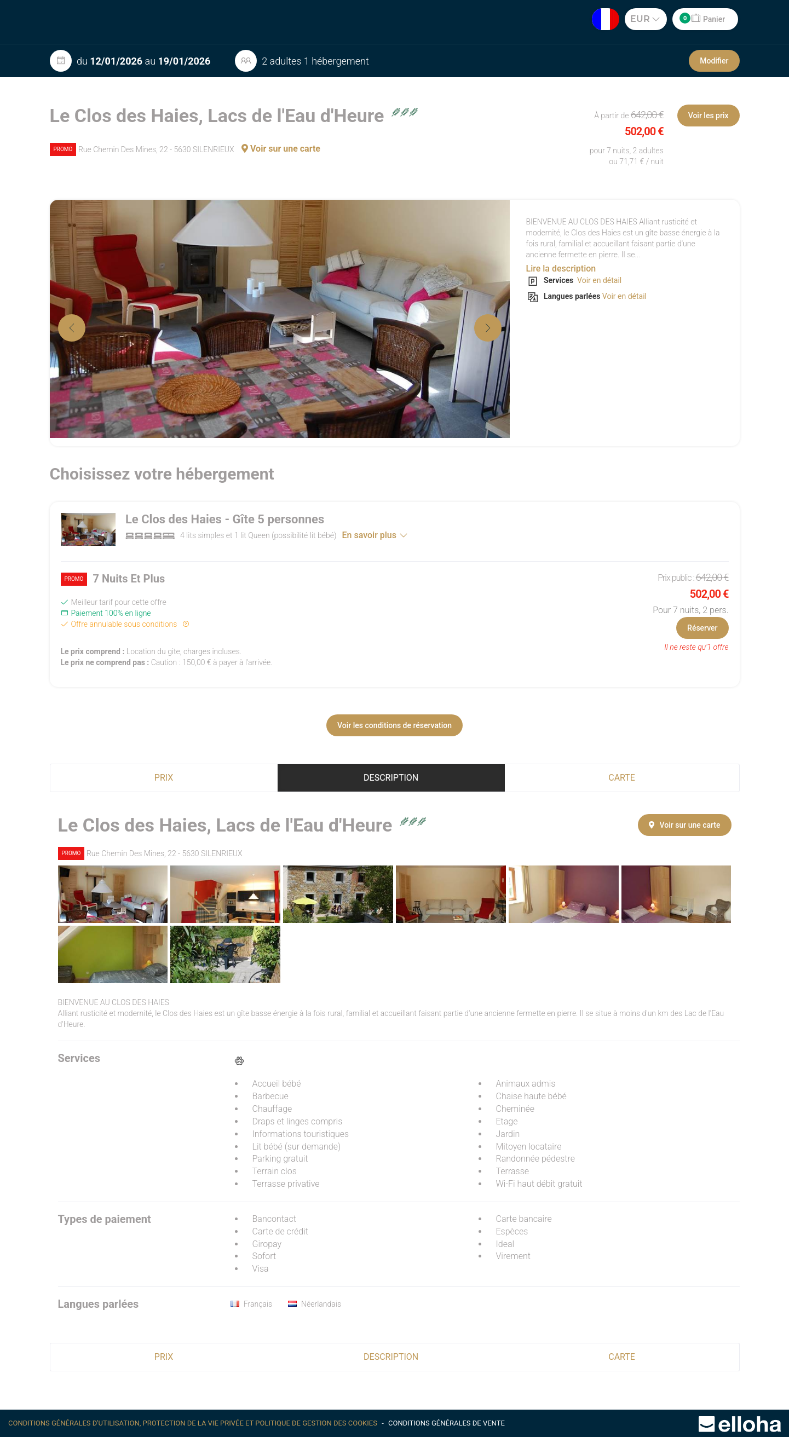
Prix (163, 777)
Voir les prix (708, 115)
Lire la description (561, 268)
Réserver (702, 628)
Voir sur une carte (280, 148)
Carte (621, 777)
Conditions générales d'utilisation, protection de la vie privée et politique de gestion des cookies (193, 1423)
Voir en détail (598, 280)
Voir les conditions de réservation (394, 725)
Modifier (714, 60)
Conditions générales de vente (446, 1423)
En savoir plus (375, 535)
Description (391, 777)
